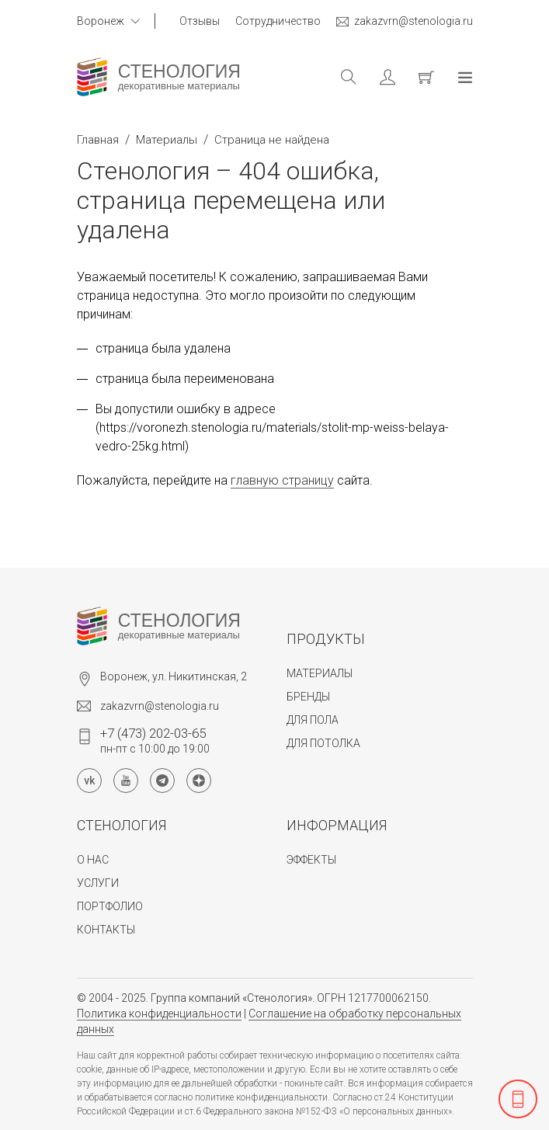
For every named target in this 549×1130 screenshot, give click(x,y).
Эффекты (311, 860)
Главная (98, 140)
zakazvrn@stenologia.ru (404, 21)
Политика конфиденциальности (159, 1013)
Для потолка (323, 743)
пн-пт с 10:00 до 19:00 (155, 740)
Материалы (166, 140)
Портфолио (110, 906)
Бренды (308, 696)
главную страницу (282, 480)
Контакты (106, 929)
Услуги (98, 883)
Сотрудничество (278, 21)
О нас (93, 860)
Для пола (313, 720)
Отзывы (199, 21)
